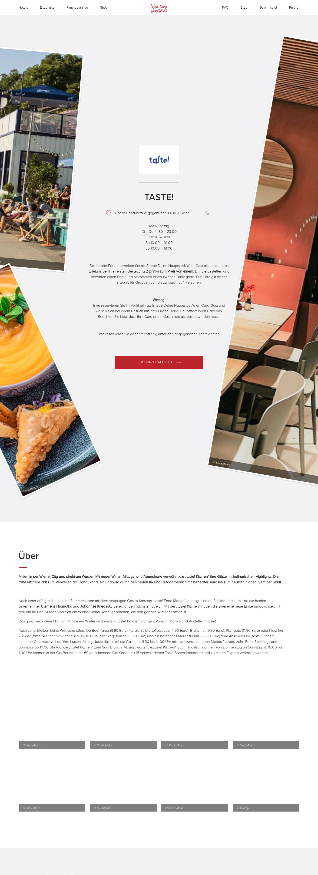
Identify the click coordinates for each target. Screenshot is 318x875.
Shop (104, 7)
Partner (294, 7)
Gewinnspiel (268, 7)
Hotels (23, 7)
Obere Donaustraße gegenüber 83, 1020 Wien (152, 212)
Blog (244, 7)
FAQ (225, 7)
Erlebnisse (47, 7)
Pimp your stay (77, 7)
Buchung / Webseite (155, 362)
